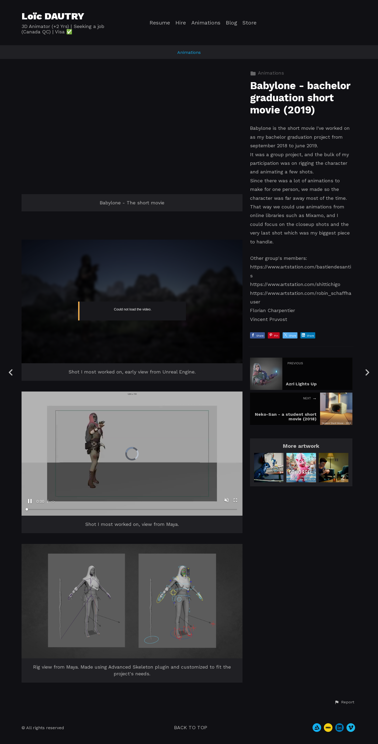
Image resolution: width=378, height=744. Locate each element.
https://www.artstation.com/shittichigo (295, 284)
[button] (344, 702)
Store (249, 23)
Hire (180, 23)
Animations (205, 23)
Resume (160, 23)
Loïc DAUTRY (53, 16)
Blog (231, 23)
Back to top (190, 727)
